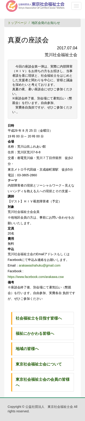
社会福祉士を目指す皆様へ (39, 318)
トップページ (17, 23)
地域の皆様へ (27, 349)
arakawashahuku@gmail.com (40, 265)
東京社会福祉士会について (39, 364)
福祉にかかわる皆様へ (35, 333)
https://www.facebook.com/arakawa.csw (36, 277)
